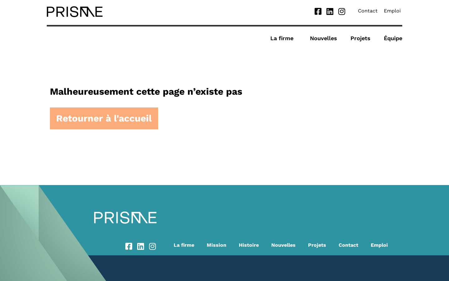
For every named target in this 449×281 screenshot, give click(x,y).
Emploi (392, 11)
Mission (216, 245)
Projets (360, 38)
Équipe (393, 38)
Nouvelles (323, 38)
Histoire (249, 245)
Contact (368, 11)
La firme (283, 38)
